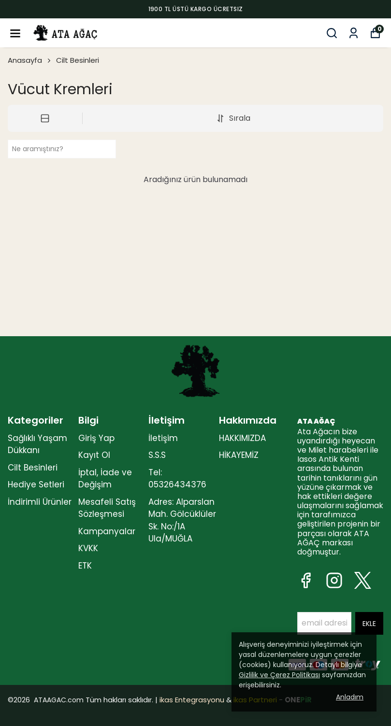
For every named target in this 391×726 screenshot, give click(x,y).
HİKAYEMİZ (239, 455)
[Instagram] (334, 580)
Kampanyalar (106, 531)
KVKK (88, 548)
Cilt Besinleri (77, 60)
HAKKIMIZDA (242, 438)
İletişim (163, 438)
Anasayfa (30, 60)
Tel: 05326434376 (177, 479)
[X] (362, 580)
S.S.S (157, 455)
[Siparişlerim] (354, 33)
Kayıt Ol (94, 455)
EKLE (369, 623)
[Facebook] (305, 580)
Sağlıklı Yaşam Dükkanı (37, 444)
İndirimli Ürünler (40, 502)
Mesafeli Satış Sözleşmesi (107, 508)
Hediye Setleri (36, 484)
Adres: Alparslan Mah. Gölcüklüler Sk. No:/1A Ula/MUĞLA (182, 520)
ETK (85, 565)
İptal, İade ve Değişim (105, 479)
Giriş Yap (96, 438)
